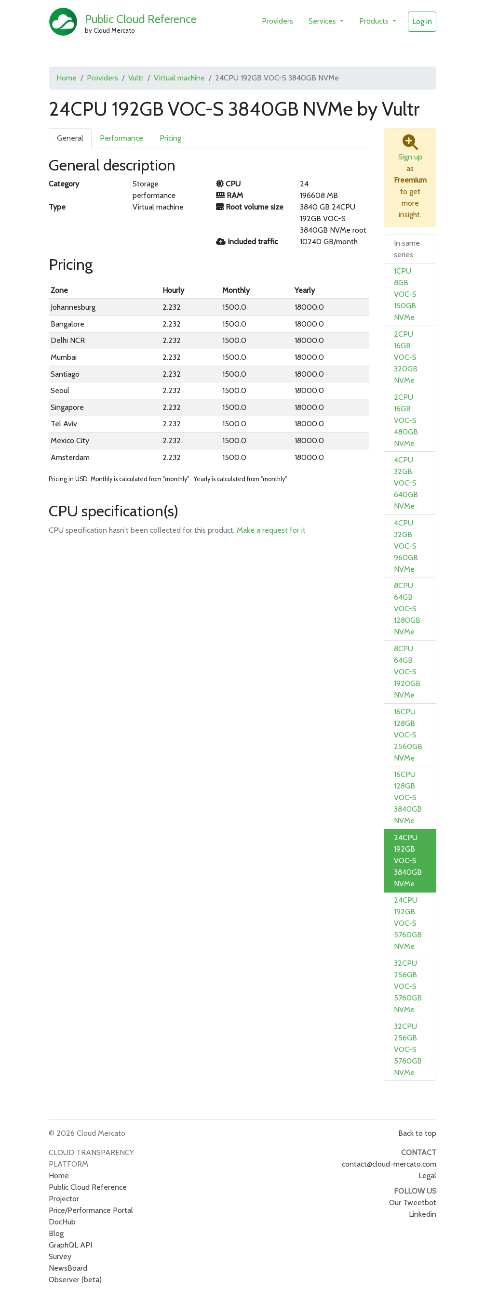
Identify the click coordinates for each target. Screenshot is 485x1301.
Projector (64, 1198)
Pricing (170, 138)
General (70, 138)
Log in (422, 21)
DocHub (62, 1221)
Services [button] (323, 21)
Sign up (410, 156)
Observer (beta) (75, 1279)
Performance (121, 138)
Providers (277, 21)
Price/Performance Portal (91, 1210)
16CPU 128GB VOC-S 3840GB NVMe (408, 797)
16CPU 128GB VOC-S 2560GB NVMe (408, 734)
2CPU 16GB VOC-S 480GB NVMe (406, 420)
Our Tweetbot (412, 1202)
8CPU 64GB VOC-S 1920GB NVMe (407, 671)
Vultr (136, 77)
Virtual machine (179, 77)
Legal (427, 1175)
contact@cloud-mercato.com (389, 1164)
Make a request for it (271, 530)
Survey (60, 1256)
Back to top (417, 1133)
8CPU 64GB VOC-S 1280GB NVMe (407, 608)
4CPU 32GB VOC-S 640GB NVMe (406, 483)
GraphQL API (70, 1244)
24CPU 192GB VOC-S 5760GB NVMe (408, 923)
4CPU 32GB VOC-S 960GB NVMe (406, 546)
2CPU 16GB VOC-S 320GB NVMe (406, 357)
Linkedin (422, 1214)
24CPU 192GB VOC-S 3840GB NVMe (408, 860)
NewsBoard (68, 1268)
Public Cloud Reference (141, 19)
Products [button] (375, 21)
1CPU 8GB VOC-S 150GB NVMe (405, 294)
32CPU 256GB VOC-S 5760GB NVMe (408, 986)
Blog (56, 1233)
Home (66, 77)
